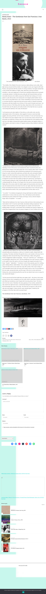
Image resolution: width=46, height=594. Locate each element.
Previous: (12, 340)
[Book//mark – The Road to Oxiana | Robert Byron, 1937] (12, 355)
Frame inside (13, 528)
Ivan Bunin (6, 332)
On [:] (3, 381)
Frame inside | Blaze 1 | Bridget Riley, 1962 (18, 529)
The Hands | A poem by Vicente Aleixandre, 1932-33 (19, 538)
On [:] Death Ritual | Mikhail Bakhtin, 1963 (10, 384)
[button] (2, 9)
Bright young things (10, 360)
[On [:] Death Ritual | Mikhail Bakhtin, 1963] (12, 376)
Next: (33, 339)
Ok (23, 592)
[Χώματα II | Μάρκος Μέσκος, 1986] (5, 519)
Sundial (15, 360)
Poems (12, 537)
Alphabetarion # (13, 509)
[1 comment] (25, 365)
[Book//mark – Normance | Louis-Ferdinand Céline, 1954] (34, 355)
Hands (14, 537)
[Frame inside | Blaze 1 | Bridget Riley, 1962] (5, 529)
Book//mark (4, 14)
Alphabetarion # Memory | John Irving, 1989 (18, 510)
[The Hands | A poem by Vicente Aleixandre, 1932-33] (5, 538)
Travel (17, 360)
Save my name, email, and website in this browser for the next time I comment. (19, 427)
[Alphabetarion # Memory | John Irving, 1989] (5, 510)
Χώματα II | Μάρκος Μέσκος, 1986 (17, 519)
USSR (8, 14)
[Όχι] (44, 591)
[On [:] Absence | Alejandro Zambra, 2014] (5, 547)
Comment (4, 399)
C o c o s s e (23, 4)
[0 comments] (3, 21)
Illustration (14, 547)
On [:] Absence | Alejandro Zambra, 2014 (17, 548)
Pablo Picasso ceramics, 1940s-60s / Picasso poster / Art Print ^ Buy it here (15, 473)
